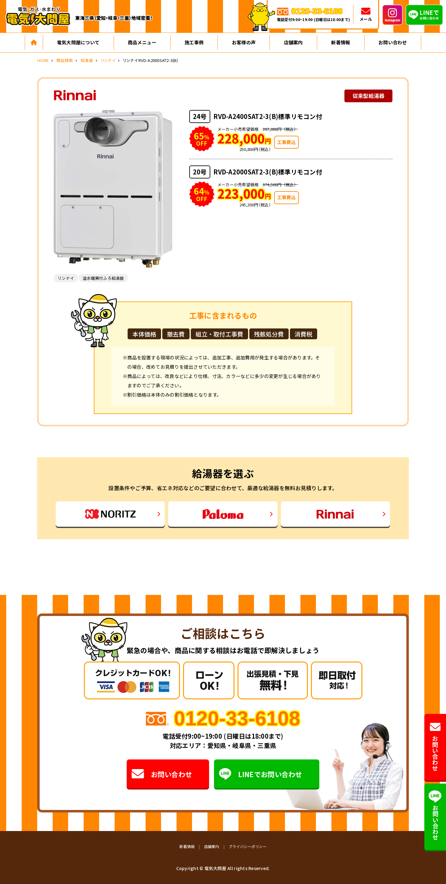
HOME (43, 60)
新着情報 (340, 42)
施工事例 (194, 42)
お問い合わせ (392, 42)
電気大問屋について (78, 42)
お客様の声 (244, 42)
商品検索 (64, 60)
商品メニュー (142, 42)
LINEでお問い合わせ (260, 774)
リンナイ (108, 60)
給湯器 (87, 60)
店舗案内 (293, 42)
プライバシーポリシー (248, 846)
